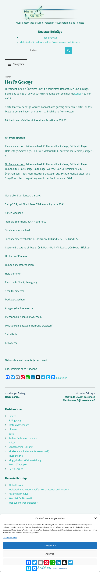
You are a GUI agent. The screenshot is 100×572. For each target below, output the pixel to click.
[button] (95, 518)
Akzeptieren (50, 545)
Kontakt (78, 94)
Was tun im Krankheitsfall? (23, 503)
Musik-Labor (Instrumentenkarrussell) (29, 451)
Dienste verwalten (10, 537)
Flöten (12, 442)
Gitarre (12, 416)
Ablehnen (50, 553)
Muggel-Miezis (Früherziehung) (25, 460)
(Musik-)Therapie (18, 464)
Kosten (8, 76)
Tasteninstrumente (19, 425)
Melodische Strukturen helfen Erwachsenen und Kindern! (50, 42)
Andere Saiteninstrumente (23, 438)
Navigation (19, 64)
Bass (11, 434)
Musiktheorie (16, 456)
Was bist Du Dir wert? (20, 498)
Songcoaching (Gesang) (21, 447)
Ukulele (13, 429)
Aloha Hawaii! (50, 38)
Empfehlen (61, 378)
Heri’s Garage (16, 469)
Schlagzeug (15, 420)
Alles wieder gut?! (18, 494)
